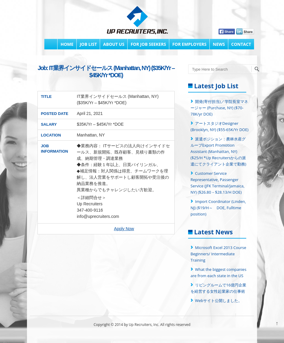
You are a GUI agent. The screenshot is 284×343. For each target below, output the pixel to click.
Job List (88, 44)
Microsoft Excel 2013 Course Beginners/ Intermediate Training (218, 254)
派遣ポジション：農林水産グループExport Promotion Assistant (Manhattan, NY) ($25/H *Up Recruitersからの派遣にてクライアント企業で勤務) (218, 151)
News (219, 44)
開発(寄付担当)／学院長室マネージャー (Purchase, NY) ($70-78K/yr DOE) (219, 108)
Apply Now (124, 228)
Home (67, 44)
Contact (241, 44)
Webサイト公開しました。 (218, 300)
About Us (113, 44)
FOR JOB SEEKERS (148, 44)
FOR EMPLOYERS (189, 44)
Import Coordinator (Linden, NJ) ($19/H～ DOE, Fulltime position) (218, 208)
